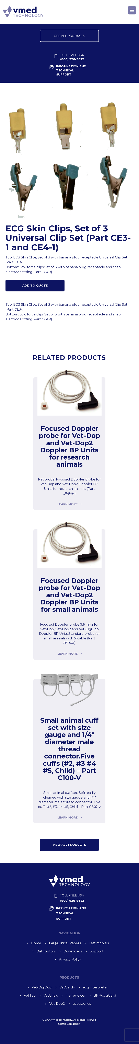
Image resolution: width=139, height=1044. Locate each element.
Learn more (67, 504)
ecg (95, 987)
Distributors (46, 951)
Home (36, 943)
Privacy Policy (70, 959)
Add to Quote (35, 285)
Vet (67, 987)
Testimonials (99, 943)
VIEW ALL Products (69, 845)
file (76, 995)
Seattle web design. (69, 1023)
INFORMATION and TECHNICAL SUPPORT (71, 70)
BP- (105, 995)
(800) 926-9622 (72, 57)
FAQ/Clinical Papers (65, 943)
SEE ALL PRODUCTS (69, 36)
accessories (82, 1004)
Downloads (72, 951)
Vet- (41, 987)
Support (97, 951)
